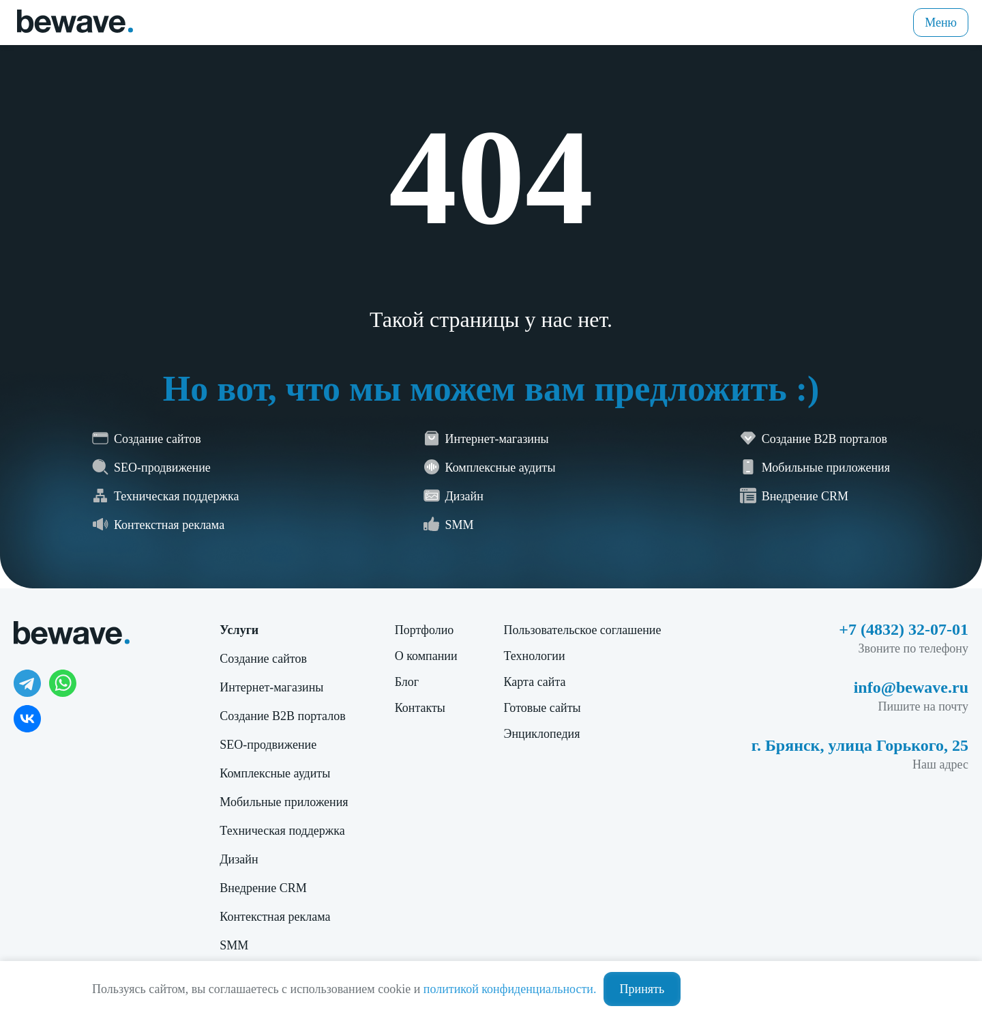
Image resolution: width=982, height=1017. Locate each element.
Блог (407, 682)
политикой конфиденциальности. (510, 989)
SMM (234, 945)
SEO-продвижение (268, 744)
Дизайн (239, 859)
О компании (426, 656)
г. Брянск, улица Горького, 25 (860, 745)
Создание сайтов (263, 658)
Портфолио (424, 630)
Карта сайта (535, 682)
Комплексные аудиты (275, 773)
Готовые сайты (542, 708)
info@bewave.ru (911, 687)
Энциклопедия (542, 734)
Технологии (534, 656)
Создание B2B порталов (282, 716)
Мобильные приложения (284, 802)
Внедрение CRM (263, 888)
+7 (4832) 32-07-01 (903, 629)
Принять (642, 989)
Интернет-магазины (271, 687)
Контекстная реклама (275, 916)
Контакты (420, 708)
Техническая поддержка (282, 830)
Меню (941, 22)
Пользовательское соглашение (582, 630)
